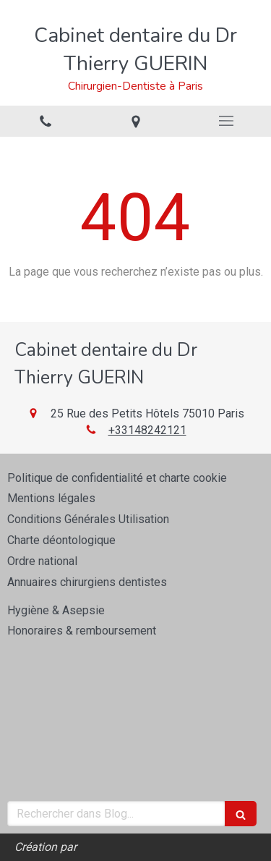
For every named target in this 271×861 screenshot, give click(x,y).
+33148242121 (147, 430)
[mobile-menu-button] (226, 120)
